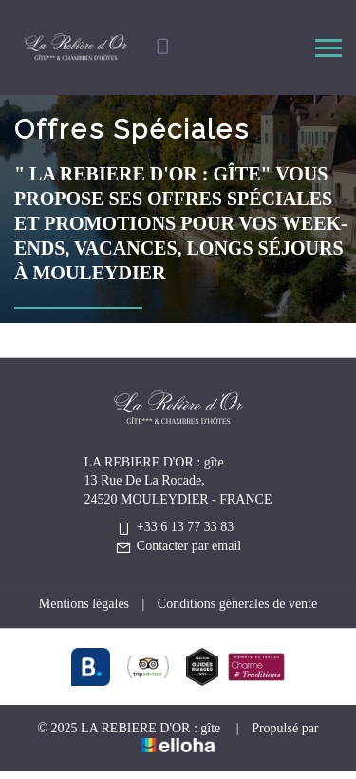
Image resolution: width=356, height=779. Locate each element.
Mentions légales (84, 604)
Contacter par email (178, 546)
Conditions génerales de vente (237, 604)
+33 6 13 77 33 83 (174, 527)
